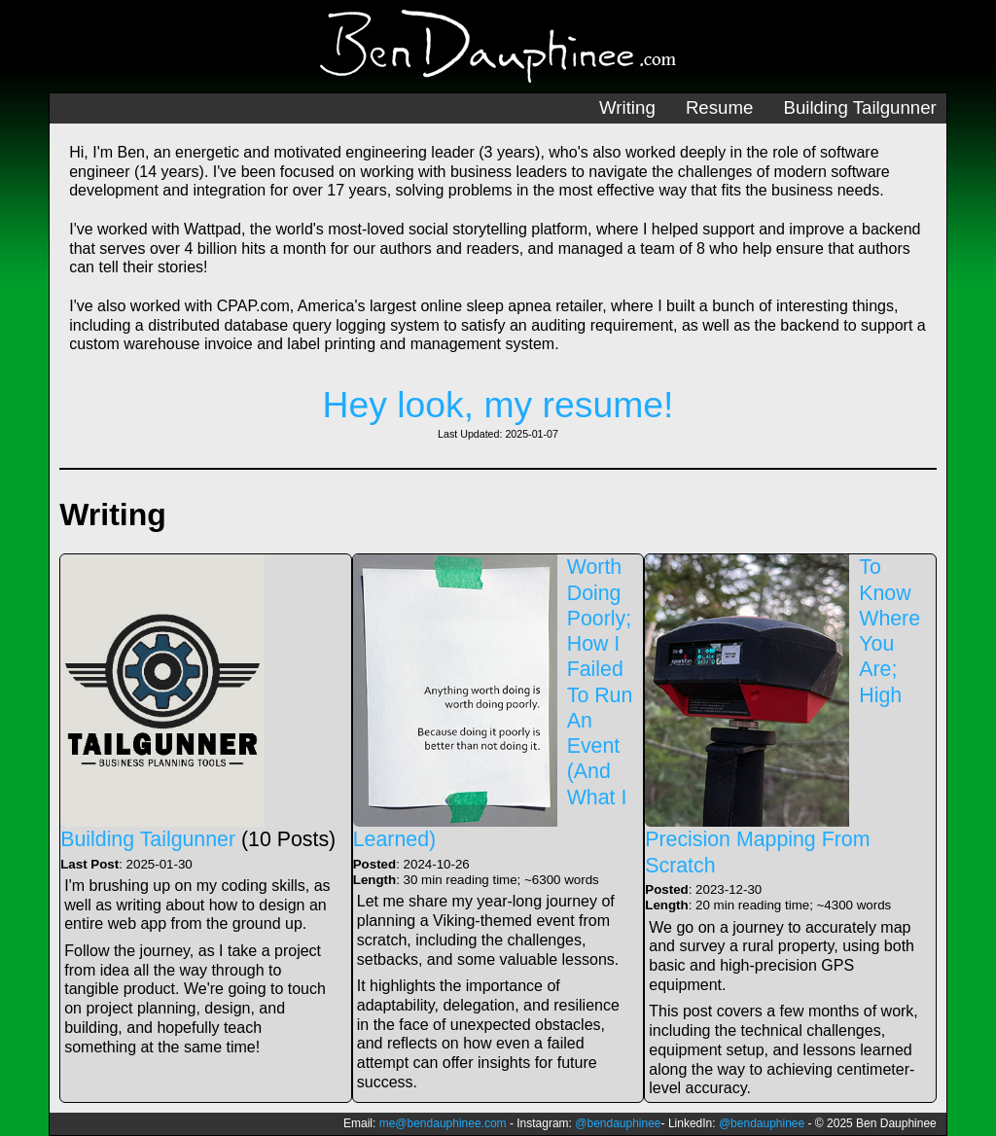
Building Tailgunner (859, 107)
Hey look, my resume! (498, 404)
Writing (627, 107)
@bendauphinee (617, 1123)
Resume (719, 107)
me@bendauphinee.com (443, 1123)
